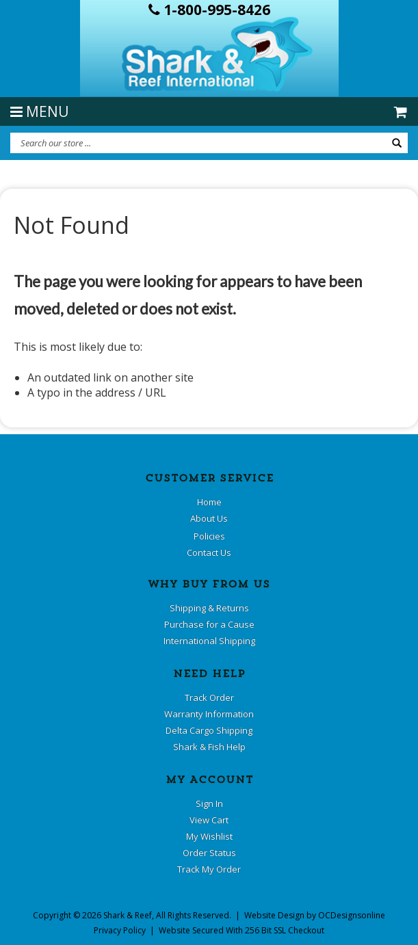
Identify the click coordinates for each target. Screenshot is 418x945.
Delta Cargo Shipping (209, 730)
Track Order (209, 697)
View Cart (209, 820)
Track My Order (209, 869)
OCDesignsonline (351, 915)
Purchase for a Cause (209, 624)
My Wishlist (209, 836)
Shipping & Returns (209, 608)
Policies (209, 536)
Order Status (209, 853)
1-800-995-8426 (209, 9)
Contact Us (209, 552)
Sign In (209, 803)
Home (209, 502)
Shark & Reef (127, 915)
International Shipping (209, 641)
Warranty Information (209, 714)
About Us (209, 518)
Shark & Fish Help (209, 747)
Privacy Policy (120, 930)
